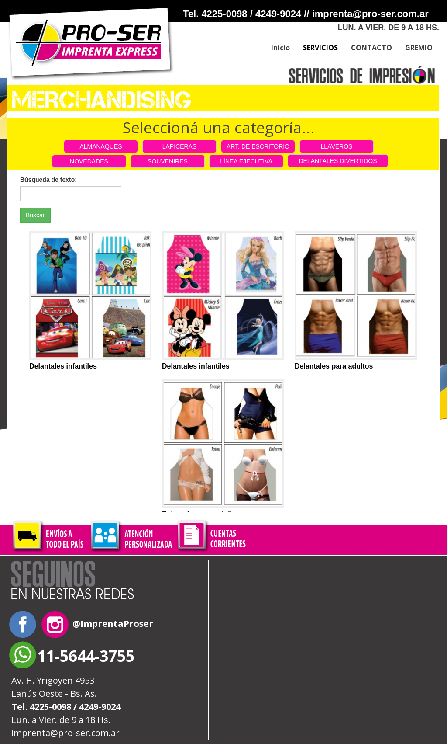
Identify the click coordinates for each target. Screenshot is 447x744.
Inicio (280, 47)
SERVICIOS (320, 47)
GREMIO (419, 47)
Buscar (35, 215)
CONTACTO (371, 47)
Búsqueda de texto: (48, 179)
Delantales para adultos (334, 366)
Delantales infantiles (63, 366)
